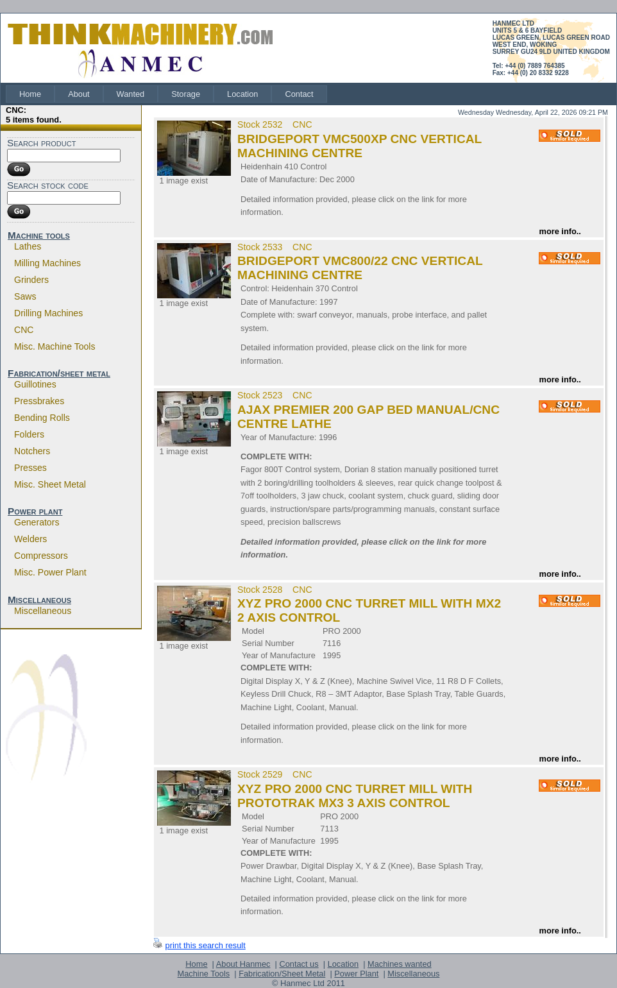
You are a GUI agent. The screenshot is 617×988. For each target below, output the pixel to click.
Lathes (27, 246)
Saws (25, 296)
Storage (185, 94)
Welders (30, 539)
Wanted (131, 94)
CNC (24, 330)
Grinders (31, 280)
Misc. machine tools (55, 346)
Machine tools (39, 235)
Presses (30, 468)
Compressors (41, 555)
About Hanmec (243, 964)
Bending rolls (42, 418)
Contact (299, 94)
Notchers (32, 451)
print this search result (205, 945)
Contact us (298, 964)
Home (30, 94)
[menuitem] (30, 94)
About (78, 94)
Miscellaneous (39, 599)
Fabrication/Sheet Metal (282, 973)
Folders (29, 434)
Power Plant (356, 973)
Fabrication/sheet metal (59, 373)
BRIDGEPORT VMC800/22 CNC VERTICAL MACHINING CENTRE (359, 268)
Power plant (35, 511)
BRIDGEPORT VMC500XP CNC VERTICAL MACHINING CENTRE (359, 146)
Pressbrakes (39, 401)
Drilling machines (48, 313)
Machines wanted (400, 964)
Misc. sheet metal (50, 484)
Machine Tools (204, 973)
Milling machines (47, 263)
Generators (36, 522)
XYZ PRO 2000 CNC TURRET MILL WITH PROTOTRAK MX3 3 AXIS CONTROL (354, 796)
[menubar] (166, 94)
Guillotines (35, 384)
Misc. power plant (50, 572)
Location (242, 94)
